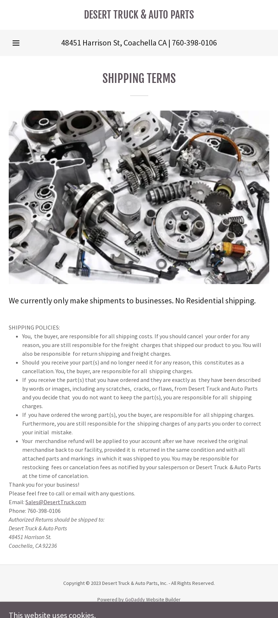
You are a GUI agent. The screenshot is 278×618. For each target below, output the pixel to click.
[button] (16, 43)
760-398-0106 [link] (194, 42)
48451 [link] (71, 42)
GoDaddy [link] (135, 599)
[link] (139, 15)
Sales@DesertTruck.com (55, 502)
